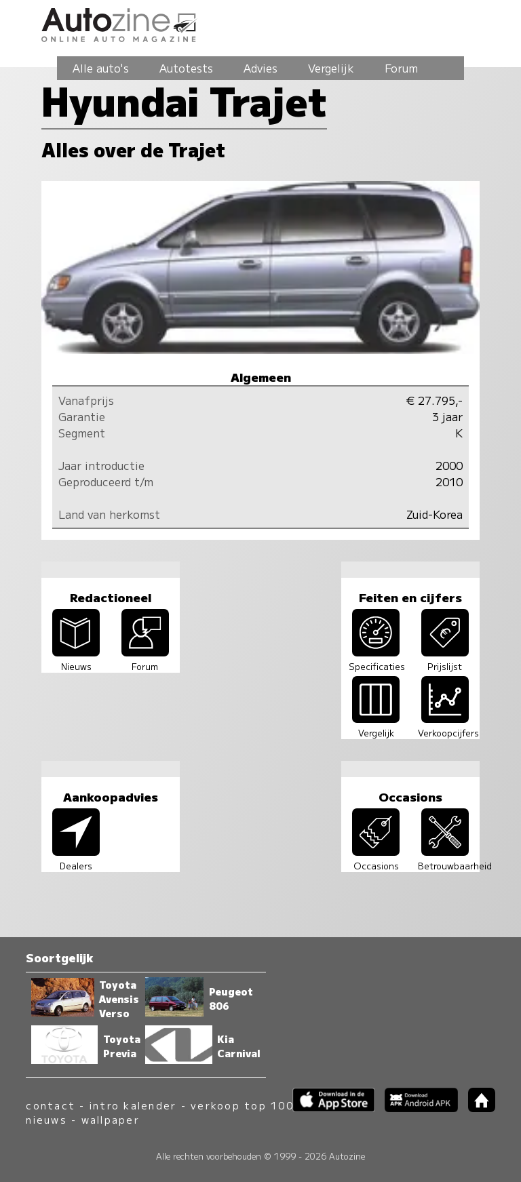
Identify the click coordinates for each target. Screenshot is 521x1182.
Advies (260, 68)
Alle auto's (101, 68)
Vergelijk (331, 68)
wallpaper (110, 1119)
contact (50, 1105)
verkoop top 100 (242, 1105)
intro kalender (133, 1105)
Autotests (186, 68)
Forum (401, 68)
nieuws (46, 1119)
